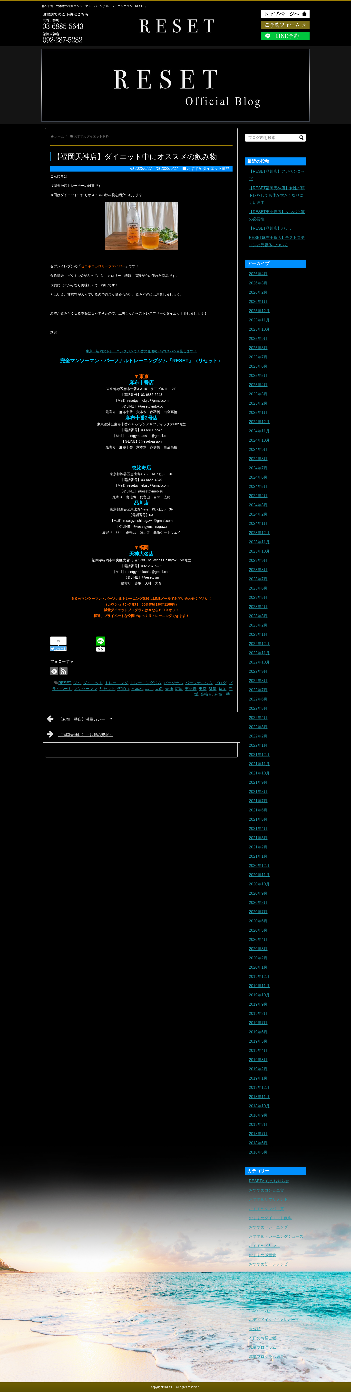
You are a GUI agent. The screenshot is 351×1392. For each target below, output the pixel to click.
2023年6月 (258, 588)
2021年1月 (258, 856)
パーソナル (173, 683)
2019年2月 (258, 1069)
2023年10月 (259, 551)
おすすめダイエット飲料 (208, 168)
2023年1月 (258, 634)
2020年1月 (258, 967)
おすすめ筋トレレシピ (268, 1264)
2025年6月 (258, 366)
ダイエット (93, 683)
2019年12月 (259, 976)
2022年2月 (258, 736)
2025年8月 (258, 348)
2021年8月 (258, 792)
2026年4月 (258, 274)
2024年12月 (259, 422)
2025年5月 (258, 375)
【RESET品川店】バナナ (271, 228)
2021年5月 (258, 819)
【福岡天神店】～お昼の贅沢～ (80, 734)
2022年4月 (258, 718)
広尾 (179, 689)
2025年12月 (259, 311)
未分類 (255, 1329)
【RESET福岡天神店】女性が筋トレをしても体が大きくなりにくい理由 (277, 195)
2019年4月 (258, 1050)
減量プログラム (262, 1347)
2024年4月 (258, 496)
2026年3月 (258, 283)
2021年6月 (258, 810)
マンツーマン (85, 689)
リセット (107, 689)
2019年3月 (258, 1060)
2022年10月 (259, 662)
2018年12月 (259, 1087)
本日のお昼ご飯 (262, 1338)
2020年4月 (258, 939)
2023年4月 (258, 607)
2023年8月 (258, 570)
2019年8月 (258, 1013)
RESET (64, 683)
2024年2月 (258, 514)
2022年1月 (258, 745)
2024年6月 (258, 477)
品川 (149, 689)
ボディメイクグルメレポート (274, 1320)
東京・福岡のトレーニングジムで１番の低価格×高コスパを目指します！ (141, 351)
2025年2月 (258, 403)
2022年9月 (258, 671)
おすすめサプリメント (268, 1199)
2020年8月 (258, 903)
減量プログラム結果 (266, 1357)
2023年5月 (258, 597)
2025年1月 (258, 412)
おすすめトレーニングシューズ (276, 1236)
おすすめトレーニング (268, 1227)
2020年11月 (259, 875)
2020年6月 (258, 921)
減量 (212, 689)
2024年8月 (258, 459)
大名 (159, 689)
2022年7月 (258, 690)
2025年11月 (259, 320)
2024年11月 (259, 431)
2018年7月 (258, 1134)
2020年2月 (258, 958)
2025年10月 (259, 329)
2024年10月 (259, 440)
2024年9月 (258, 449)
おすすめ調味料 (262, 1273)
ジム (77, 683)
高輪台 (206, 694)
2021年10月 (259, 773)
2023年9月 (258, 560)
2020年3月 (258, 949)
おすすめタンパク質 (266, 1209)
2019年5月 (258, 1041)
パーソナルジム (199, 683)
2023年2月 (258, 625)
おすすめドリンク (264, 1246)
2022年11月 (259, 653)
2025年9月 (258, 339)
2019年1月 (258, 1078)
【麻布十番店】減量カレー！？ (80, 719)
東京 (202, 689)
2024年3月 (258, 505)
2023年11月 (259, 542)
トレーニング (116, 683)
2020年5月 (258, 930)
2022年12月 (259, 644)
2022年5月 (258, 708)
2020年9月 (258, 893)
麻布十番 (222, 694)
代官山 (123, 689)
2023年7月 (258, 579)
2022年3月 (258, 727)
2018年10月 (259, 1106)
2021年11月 (259, 764)
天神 (169, 689)
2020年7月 (258, 912)
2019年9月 (258, 1004)
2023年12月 (259, 533)
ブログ (220, 683)
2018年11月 (259, 1097)
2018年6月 (258, 1143)
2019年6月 (258, 1032)
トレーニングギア (264, 1301)
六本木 (137, 689)
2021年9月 (258, 782)
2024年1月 (258, 523)
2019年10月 (259, 995)
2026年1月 (258, 302)
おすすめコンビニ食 (266, 1190)
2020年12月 (259, 866)
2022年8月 (258, 681)
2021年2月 (258, 847)
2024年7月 (258, 468)
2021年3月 (258, 838)
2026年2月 (258, 292)
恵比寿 (190, 689)
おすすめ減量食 (262, 1255)
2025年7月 (258, 357)
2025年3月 (258, 394)
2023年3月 (258, 616)
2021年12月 (259, 755)
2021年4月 (258, 829)
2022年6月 (258, 699)
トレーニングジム (145, 683)
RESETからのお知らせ (269, 1181)
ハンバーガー (260, 1310)
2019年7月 (258, 1023)
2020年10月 (259, 884)
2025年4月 (258, 385)
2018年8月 (258, 1124)
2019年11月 (259, 986)
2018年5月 (258, 1152)
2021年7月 (258, 801)
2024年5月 (258, 486)
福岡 (222, 689)
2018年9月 (258, 1115)
